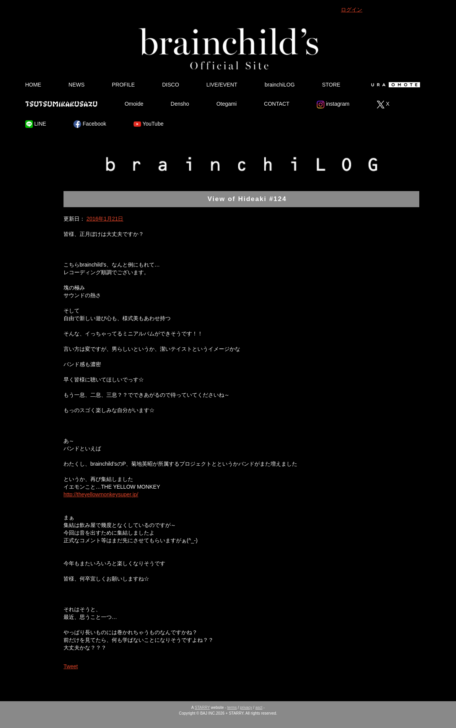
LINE (35, 124)
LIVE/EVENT (221, 85)
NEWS (76, 85)
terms (232, 707)
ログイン (351, 10)
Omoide (134, 104)
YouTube (149, 124)
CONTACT (277, 104)
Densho (180, 104)
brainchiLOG (280, 85)
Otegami (227, 104)
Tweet (71, 666)
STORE (331, 85)
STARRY (202, 707)
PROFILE (123, 85)
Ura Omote (394, 84)
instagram (333, 104)
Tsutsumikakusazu (61, 103)
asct (258, 707)
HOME (33, 85)
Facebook (89, 124)
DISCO (170, 85)
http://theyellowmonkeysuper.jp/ (101, 494)
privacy (246, 707)
